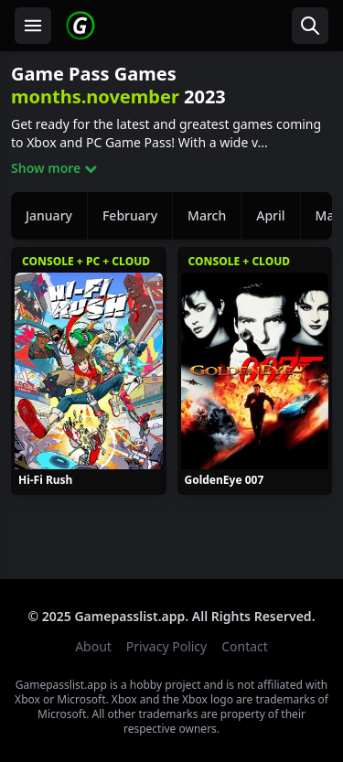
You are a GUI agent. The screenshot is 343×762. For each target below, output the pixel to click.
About (93, 646)
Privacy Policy (166, 646)
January (49, 215)
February (129, 215)
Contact (244, 646)
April (270, 215)
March (207, 215)
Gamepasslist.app (129, 616)
